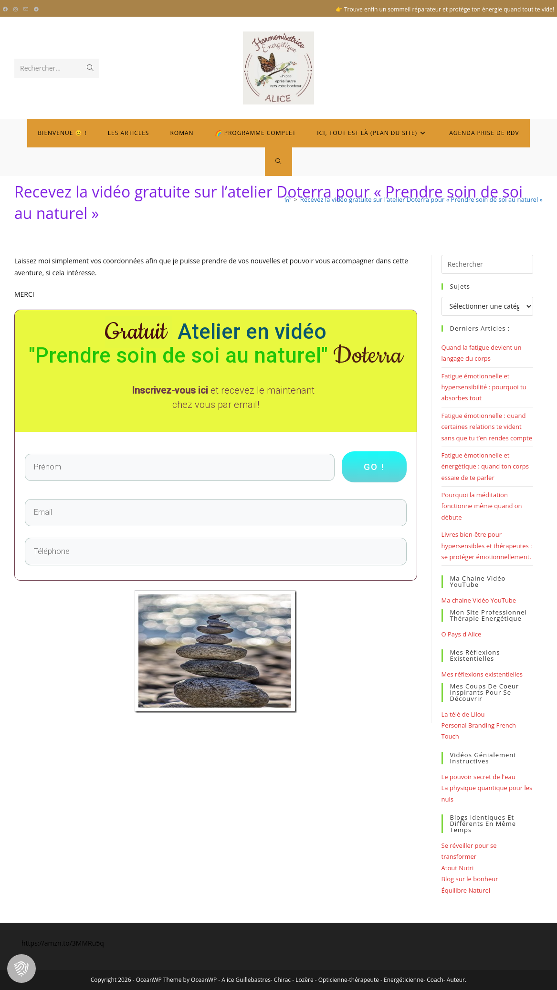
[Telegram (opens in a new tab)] (36, 9)
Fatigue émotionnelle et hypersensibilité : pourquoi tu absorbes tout (483, 387)
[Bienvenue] (287, 199)
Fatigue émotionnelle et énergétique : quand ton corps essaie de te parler (485, 466)
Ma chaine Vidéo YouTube (478, 600)
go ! (374, 472)
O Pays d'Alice (461, 634)
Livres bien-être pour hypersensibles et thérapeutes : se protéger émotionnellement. (486, 545)
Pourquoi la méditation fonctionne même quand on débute (481, 505)
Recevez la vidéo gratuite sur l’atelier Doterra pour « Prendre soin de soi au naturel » (421, 199)
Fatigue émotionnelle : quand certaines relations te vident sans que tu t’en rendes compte (486, 426)
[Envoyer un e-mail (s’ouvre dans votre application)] (26, 9)
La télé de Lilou (463, 714)
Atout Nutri (457, 868)
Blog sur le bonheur (469, 879)
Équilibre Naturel (465, 890)
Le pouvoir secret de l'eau (478, 776)
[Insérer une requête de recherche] (487, 264)
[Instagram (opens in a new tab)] (16, 9)
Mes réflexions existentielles (482, 674)
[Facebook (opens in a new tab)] (7, 9)
